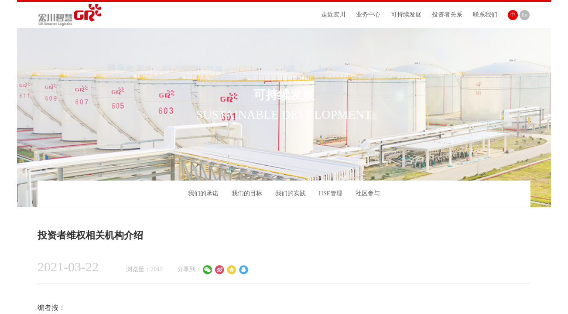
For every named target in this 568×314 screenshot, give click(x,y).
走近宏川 (333, 14)
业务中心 (368, 14)
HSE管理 (330, 193)
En (524, 15)
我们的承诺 (203, 193)
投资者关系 (447, 14)
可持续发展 (406, 14)
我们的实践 (290, 193)
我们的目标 (247, 193)
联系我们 (485, 14)
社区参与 (368, 193)
